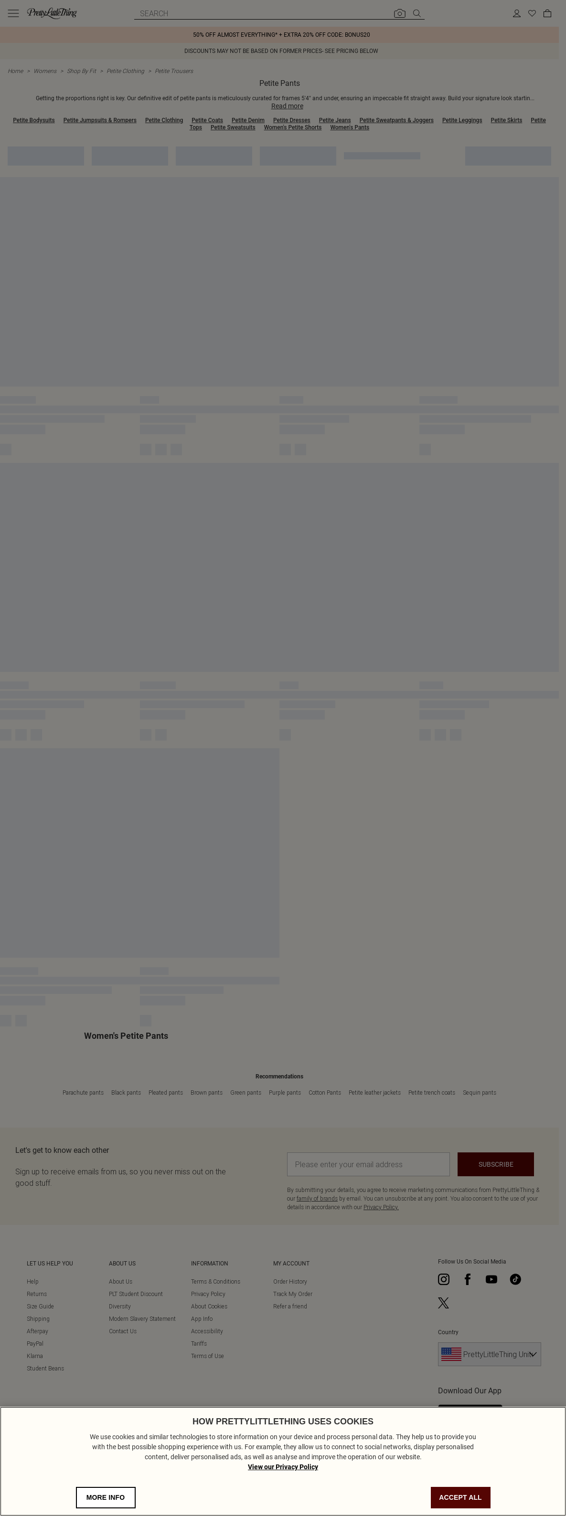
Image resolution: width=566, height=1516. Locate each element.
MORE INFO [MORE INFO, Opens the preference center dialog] (105, 1501)
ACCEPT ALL (460, 1501)
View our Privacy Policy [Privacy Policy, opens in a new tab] (283, 1470)
